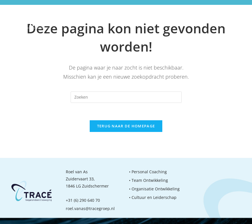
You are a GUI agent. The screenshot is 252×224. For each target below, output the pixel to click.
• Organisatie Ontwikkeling (154, 189)
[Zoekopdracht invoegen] (126, 97)
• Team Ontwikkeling (148, 180)
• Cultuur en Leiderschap (153, 197)
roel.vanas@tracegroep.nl (90, 208)
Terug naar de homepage (126, 126)
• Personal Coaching (148, 171)
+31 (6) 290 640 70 (83, 200)
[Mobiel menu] (237, 19)
